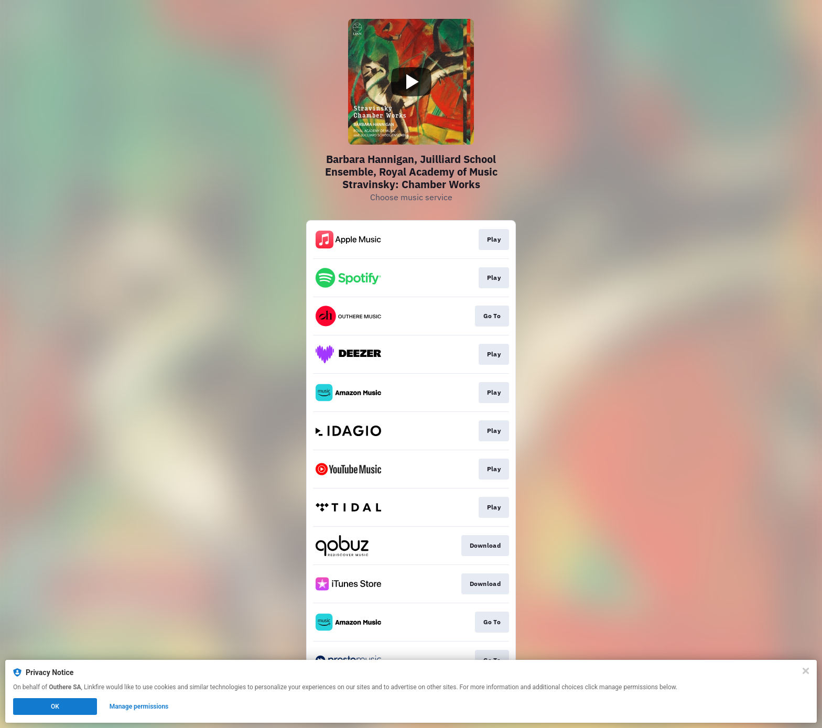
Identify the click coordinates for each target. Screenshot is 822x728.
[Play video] (411, 81)
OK (55, 706)
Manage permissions (139, 706)
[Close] (805, 670)
